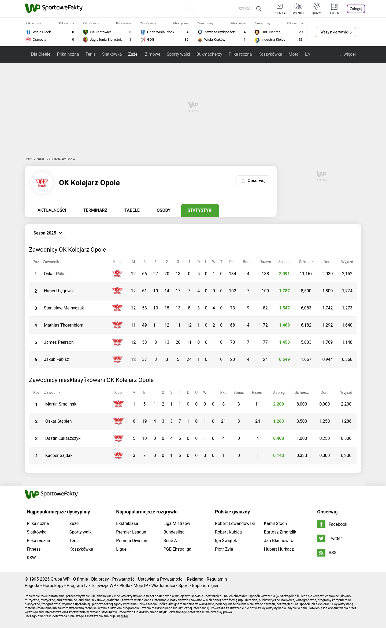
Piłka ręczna (240, 54)
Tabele (131, 210)
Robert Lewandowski (235, 523)
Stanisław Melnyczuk (64, 308)
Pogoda (32, 585)
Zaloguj (356, 9)
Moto (294, 54)
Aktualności (52, 210)
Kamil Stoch (275, 523)
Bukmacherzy (209, 54)
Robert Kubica (228, 532)
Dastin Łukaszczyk (63, 438)
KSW (31, 557)
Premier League (131, 532)
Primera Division (131, 540)
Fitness (34, 549)
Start (28, 159)
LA (307, 54)
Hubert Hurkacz (279, 549)
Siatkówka (112, 54)
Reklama (195, 579)
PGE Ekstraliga (177, 549)
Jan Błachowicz (279, 540)
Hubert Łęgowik (59, 290)
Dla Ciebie (40, 54)
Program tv (77, 585)
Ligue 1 (123, 549)
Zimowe (152, 54)
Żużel (133, 54)
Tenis (91, 54)
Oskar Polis (55, 273)
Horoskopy (53, 585)
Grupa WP (60, 579)
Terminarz (95, 210)
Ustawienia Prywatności (161, 579)
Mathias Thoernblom (63, 325)
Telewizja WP (103, 585)
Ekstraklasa (127, 523)
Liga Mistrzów (177, 523)
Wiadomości (163, 585)
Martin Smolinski (61, 404)
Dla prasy (100, 579)
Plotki (125, 585)
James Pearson (59, 342)
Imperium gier (205, 585)
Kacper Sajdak (59, 455)
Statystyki (200, 210)
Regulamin (217, 579)
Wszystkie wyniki (334, 32)
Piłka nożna (68, 54)
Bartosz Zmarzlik (280, 532)
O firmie (80, 579)
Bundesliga (174, 532)
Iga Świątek (226, 540)
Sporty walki (178, 54)
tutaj (124, 616)
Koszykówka (270, 54)
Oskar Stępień (58, 421)
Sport (183, 585)
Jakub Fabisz (56, 359)
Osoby (163, 210)
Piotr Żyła (224, 549)
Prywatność (123, 579)
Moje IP (140, 585)
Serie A (170, 540)
